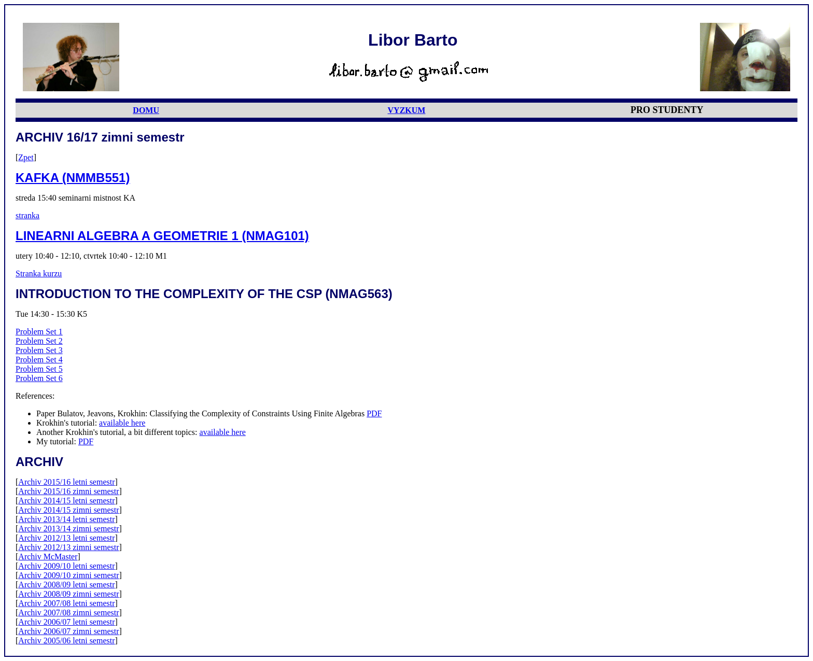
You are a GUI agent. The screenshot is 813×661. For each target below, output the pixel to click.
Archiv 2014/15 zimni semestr (68, 509)
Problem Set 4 (39, 359)
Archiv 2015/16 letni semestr (66, 481)
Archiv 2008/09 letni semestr (66, 584)
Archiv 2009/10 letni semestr (66, 565)
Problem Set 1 (39, 331)
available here (122, 422)
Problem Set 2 (39, 340)
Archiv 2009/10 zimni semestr (68, 575)
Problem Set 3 (39, 350)
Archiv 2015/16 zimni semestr (68, 491)
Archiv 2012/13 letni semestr (66, 537)
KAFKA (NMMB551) (73, 178)
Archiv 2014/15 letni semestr (66, 500)
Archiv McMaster (47, 556)
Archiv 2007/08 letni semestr (66, 603)
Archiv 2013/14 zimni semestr (68, 528)
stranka (27, 215)
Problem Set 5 (39, 368)
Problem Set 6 (39, 378)
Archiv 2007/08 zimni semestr (68, 612)
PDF (374, 413)
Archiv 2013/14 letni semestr (66, 519)
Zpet (25, 157)
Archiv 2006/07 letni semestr (66, 621)
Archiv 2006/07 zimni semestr (68, 631)
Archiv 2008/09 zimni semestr (68, 593)
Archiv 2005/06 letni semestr (66, 640)
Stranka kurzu (39, 273)
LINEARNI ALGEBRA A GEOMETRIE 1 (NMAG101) (162, 236)
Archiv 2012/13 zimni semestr (68, 547)
